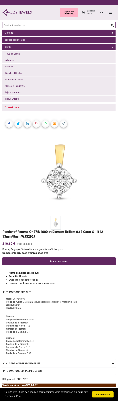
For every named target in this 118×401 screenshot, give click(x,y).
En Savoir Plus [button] (13, 396)
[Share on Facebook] (9, 124)
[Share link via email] (54, 124)
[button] (59, 292)
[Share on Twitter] (18, 124)
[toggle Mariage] (112, 33)
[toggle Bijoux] (112, 47)
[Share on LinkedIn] (27, 124)
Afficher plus (56, 249)
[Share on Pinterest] (36, 124)
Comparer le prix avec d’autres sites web (25, 253)
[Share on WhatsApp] (45, 124)
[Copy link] (63, 124)
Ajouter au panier (59, 261)
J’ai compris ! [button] (103, 394)
